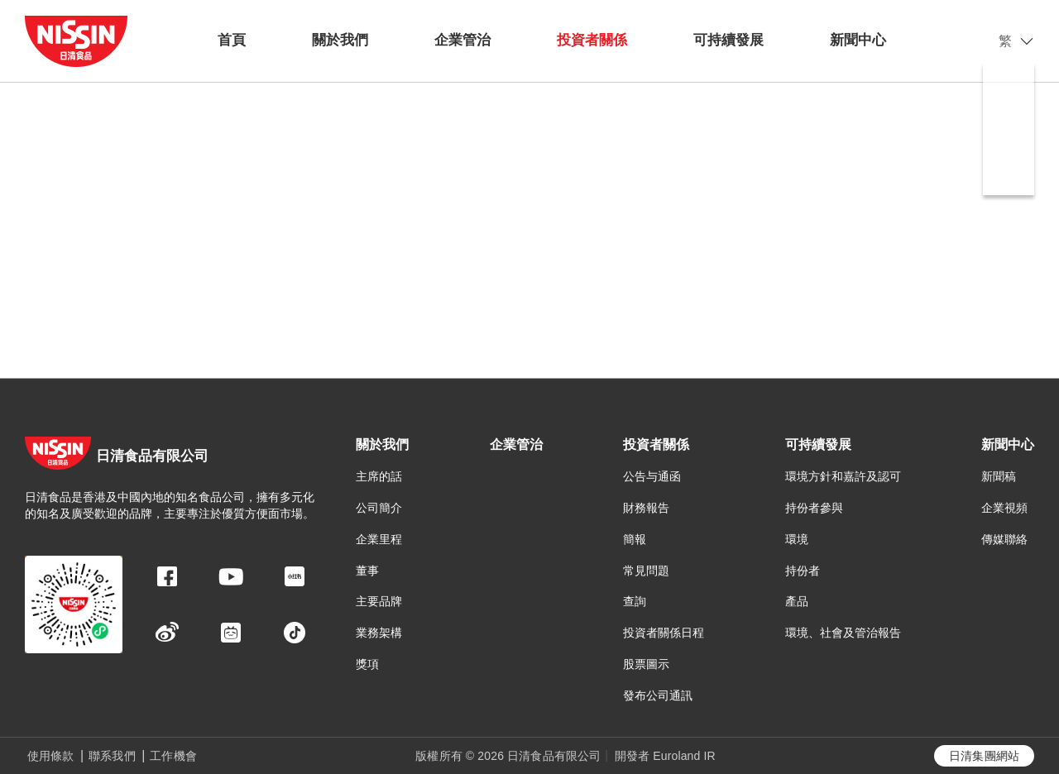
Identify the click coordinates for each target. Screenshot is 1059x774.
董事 (367, 570)
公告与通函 (652, 476)
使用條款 (50, 755)
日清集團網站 (984, 755)
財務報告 (646, 507)
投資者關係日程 (663, 632)
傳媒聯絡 (1004, 539)
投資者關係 (592, 40)
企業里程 (379, 539)
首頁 (232, 40)
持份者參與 (814, 507)
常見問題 (646, 570)
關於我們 (340, 40)
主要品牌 (379, 601)
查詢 (634, 601)
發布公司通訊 (657, 695)
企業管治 (462, 40)
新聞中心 (858, 40)
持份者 (802, 570)
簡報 (634, 539)
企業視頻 (1004, 507)
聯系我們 (112, 755)
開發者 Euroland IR (665, 755)
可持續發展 (728, 40)
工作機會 (173, 755)
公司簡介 (379, 507)
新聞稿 (998, 476)
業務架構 (379, 632)
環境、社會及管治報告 (843, 632)
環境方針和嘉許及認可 (843, 476)
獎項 (367, 664)
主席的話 (379, 476)
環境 (796, 539)
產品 (796, 601)
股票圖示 (646, 664)
